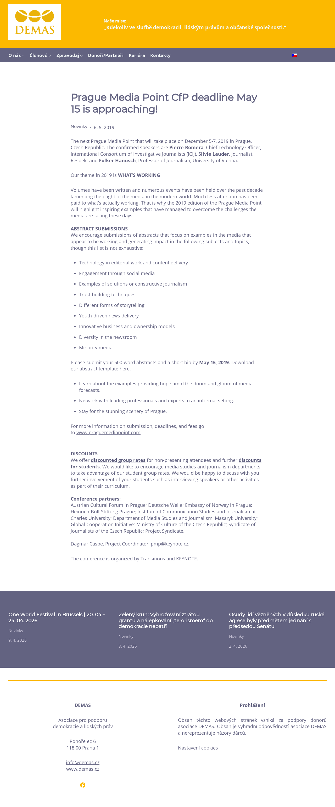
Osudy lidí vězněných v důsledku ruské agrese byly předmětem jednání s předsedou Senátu (276, 620)
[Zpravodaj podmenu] (81, 55)
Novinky (79, 126)
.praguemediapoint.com (114, 432)
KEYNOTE (186, 558)
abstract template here (105, 368)
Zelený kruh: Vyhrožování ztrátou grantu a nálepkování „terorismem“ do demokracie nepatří (166, 620)
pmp (156, 544)
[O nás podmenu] (23, 55)
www (81, 432)
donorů (318, 720)
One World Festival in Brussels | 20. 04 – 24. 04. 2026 (56, 617)
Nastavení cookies (198, 748)
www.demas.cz (82, 769)
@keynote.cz (174, 544)
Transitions (153, 558)
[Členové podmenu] (49, 55)
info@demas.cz (82, 762)
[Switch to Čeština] (295, 56)
